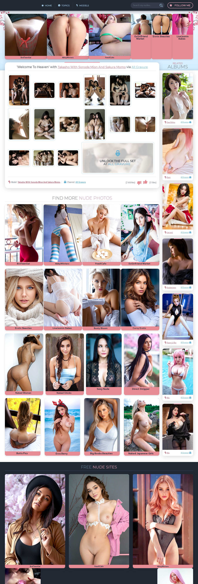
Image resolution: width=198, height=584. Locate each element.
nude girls (179, 537)
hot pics (169, 537)
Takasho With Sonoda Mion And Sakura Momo (91, 55)
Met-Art (164, 541)
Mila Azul (160, 537)
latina (146, 546)
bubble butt (174, 541)
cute (159, 546)
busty (165, 546)
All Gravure (141, 55)
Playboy (147, 541)
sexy (152, 537)
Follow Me (179, 5)
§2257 (120, 578)
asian (146, 537)
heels (153, 546)
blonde (155, 541)
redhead (185, 541)
